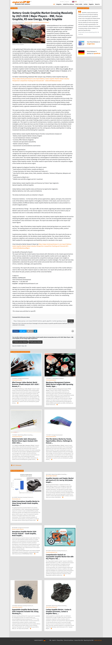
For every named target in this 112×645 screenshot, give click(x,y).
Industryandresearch (17, 380)
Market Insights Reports (18, 529)
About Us (97, 4)
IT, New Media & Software (58, 378)
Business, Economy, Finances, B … (26, 497)
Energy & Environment (23, 378)
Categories (59, 4)
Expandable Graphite (17, 607)
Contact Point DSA (78, 640)
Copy (71, 321)
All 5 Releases (15, 465)
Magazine (91, 4)
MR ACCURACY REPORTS (51, 476)
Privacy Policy (60, 640)
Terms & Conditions (68, 640)
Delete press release (20, 342)
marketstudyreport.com (51, 552)
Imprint (67, 1)
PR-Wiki (62, 1)
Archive (86, 4)
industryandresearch (27, 23)
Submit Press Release (68, 4)
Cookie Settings (98, 640)
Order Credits (78, 4)
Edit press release (35, 342)
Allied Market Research (51, 607)
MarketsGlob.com (16, 499)
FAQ (50, 640)
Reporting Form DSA (88, 640)
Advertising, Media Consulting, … (26, 435)
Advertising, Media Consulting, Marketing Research (37, 22)
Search (96, 1)
